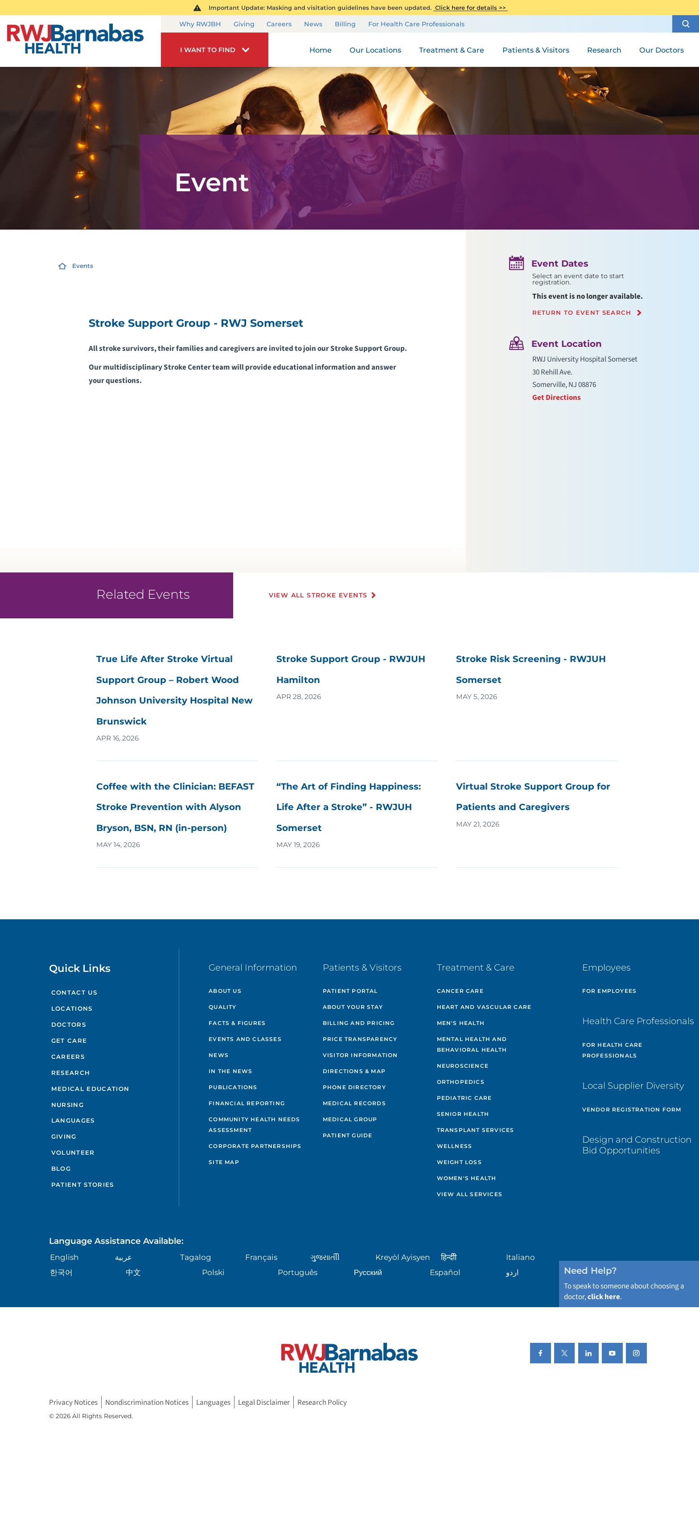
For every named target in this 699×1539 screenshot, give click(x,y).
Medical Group (350, 1119)
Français (261, 1257)
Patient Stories (82, 1184)
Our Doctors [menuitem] (661, 49)
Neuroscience (463, 1065)
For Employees (609, 991)
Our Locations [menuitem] (375, 49)
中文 (133, 1272)
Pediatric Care (464, 1098)
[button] (685, 24)
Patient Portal (350, 991)
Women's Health (467, 1178)
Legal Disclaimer (264, 1402)
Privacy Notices (73, 1402)
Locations (72, 1008)
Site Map (224, 1162)
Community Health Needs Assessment (254, 1124)
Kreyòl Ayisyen (402, 1257)
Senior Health (463, 1114)
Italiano (520, 1257)
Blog (61, 1168)
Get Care (69, 1040)
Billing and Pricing (359, 1023)
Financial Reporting (247, 1103)
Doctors (68, 1024)
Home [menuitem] (320, 49)
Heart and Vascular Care (484, 1007)
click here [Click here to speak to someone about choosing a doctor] (604, 1296)
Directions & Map (354, 1071)
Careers (279, 25)
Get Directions (556, 397)
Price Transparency (360, 1039)
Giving (244, 25)
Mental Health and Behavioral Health (472, 1044)
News (313, 25)
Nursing (67, 1104)
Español (445, 1272)
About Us (225, 991)
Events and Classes (245, 1039)
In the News (230, 1071)
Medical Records (354, 1103)
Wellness (455, 1146)
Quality (222, 1007)
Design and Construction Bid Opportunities (636, 1145)
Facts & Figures (237, 1023)
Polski (213, 1272)
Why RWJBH (200, 25)
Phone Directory (354, 1087)
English (64, 1257)
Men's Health (461, 1023)
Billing (345, 25)
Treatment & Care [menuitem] (451, 49)
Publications (233, 1087)
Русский (368, 1272)
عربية (123, 1257)
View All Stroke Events (318, 595)
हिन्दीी (448, 1257)
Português (297, 1272)
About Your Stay (353, 1007)
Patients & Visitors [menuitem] (535, 49)
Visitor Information (360, 1055)
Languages (73, 1120)
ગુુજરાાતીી (325, 1257)
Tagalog (195, 1257)
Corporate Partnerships (255, 1146)
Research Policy (322, 1402)
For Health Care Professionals (416, 25)
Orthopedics (461, 1081)
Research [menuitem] (604, 49)
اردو (512, 1272)
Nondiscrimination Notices (147, 1402)
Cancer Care (460, 991)
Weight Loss (459, 1162)
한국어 (61, 1272)
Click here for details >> (470, 7)
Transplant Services (475, 1130)
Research (70, 1072)
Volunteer (73, 1152)
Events (82, 265)
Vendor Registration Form (632, 1109)
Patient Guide (348, 1135)
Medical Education (90, 1088)
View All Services (469, 1194)
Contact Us (74, 992)
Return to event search (582, 313)
